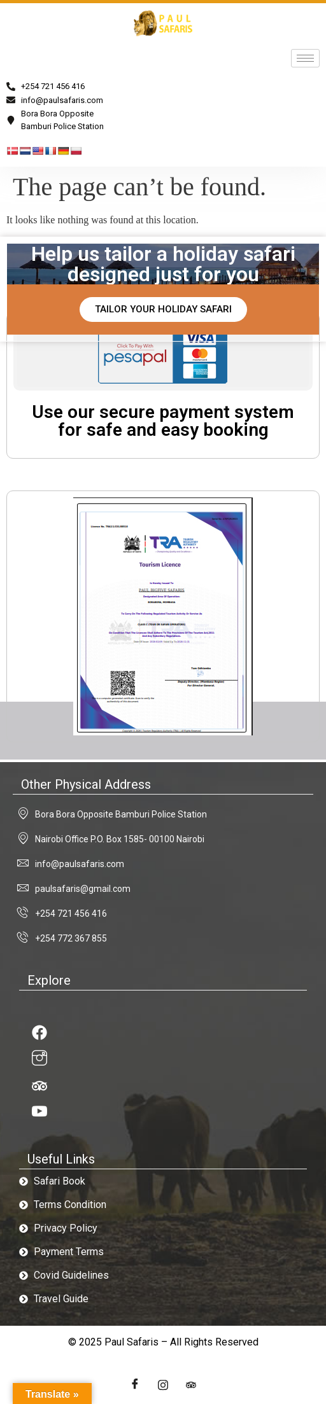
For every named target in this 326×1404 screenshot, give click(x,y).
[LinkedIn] (191, 1384)
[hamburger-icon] (305, 58)
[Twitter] (163, 1384)
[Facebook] (135, 1384)
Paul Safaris (131, 1342)
